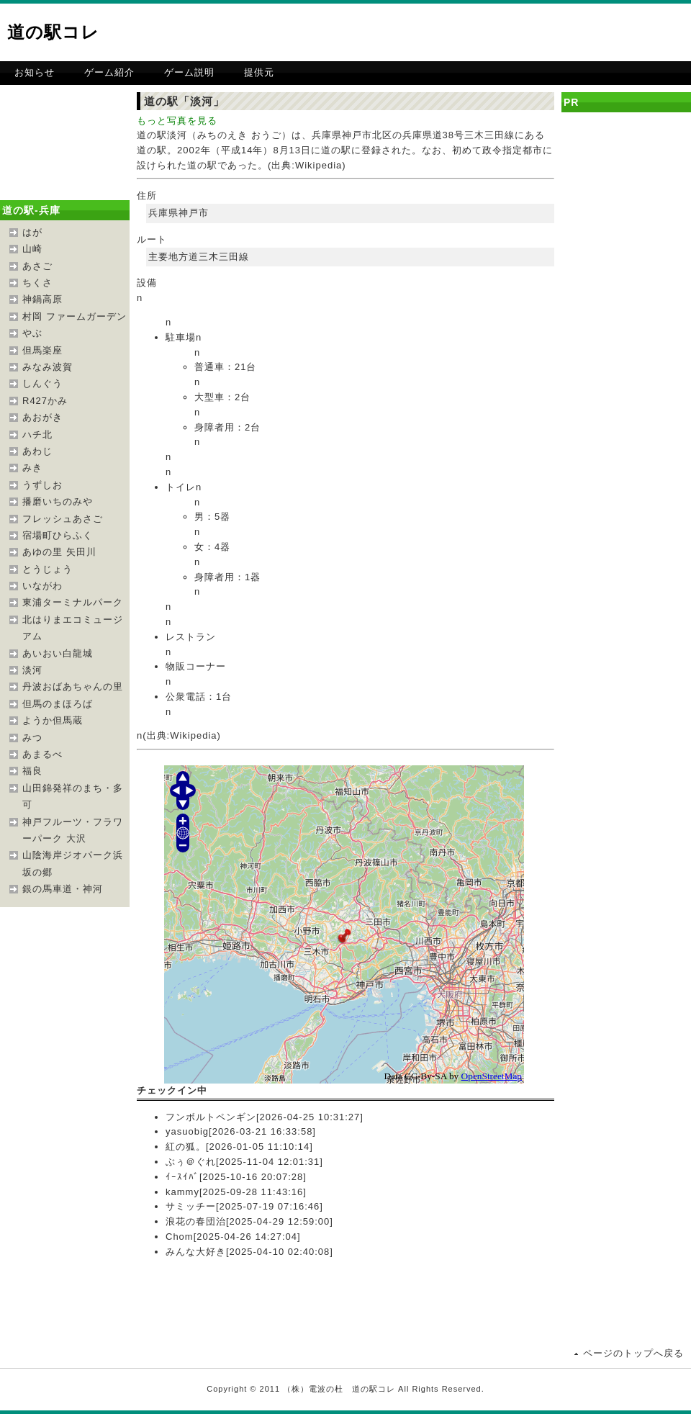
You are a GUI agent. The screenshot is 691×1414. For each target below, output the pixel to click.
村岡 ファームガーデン (74, 316)
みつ (32, 737)
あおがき (42, 417)
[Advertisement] (522, 32)
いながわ (42, 585)
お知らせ (34, 72)
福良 (32, 770)
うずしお (42, 484)
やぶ (32, 333)
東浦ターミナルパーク (72, 602)
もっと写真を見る (177, 120)
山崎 (32, 248)
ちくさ (37, 282)
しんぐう (42, 383)
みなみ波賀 (47, 366)
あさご (37, 266)
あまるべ (42, 754)
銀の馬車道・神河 (62, 888)
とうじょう (47, 569)
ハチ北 (37, 434)
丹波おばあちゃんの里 (72, 686)
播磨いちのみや (57, 501)
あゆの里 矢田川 (59, 551)
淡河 (32, 670)
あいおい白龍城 (57, 653)
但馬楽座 (42, 350)
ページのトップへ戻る (633, 1353)
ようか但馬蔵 (52, 720)
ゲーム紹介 (109, 72)
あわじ (37, 451)
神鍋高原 (42, 299)
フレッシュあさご (62, 518)
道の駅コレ (53, 32)
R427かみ (45, 400)
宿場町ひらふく (57, 535)
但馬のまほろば (57, 703)
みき (32, 467)
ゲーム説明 (189, 72)
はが (32, 232)
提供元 (259, 72)
